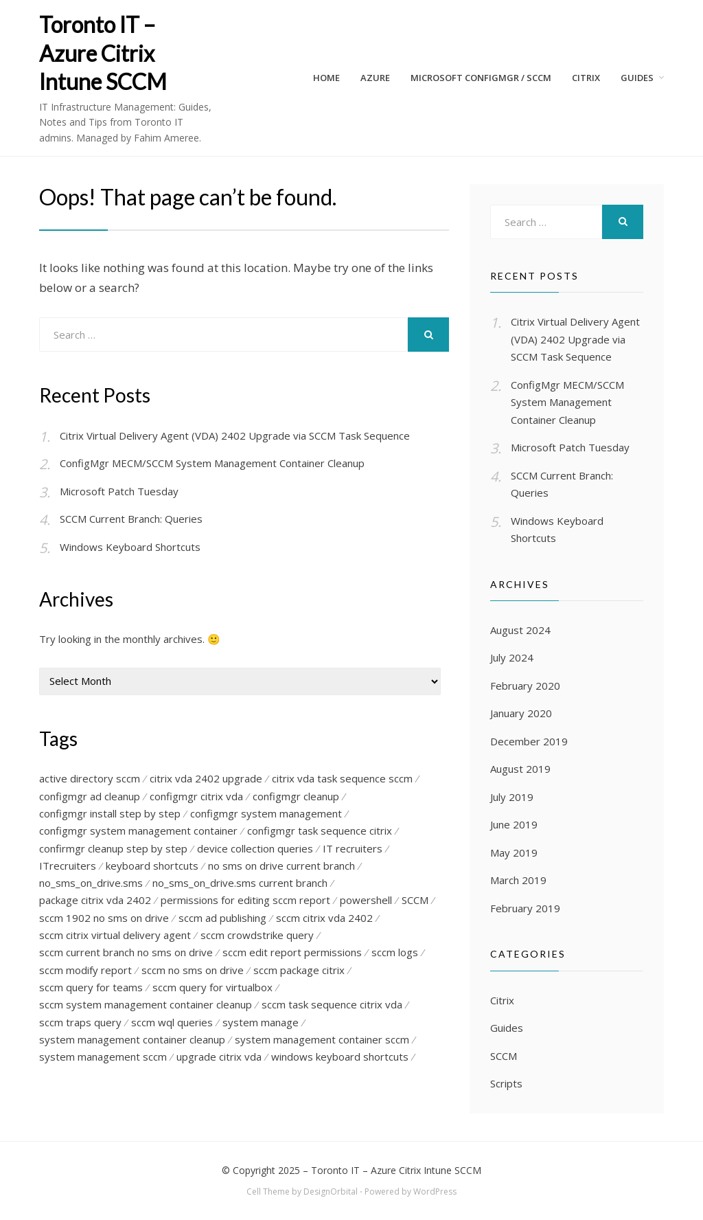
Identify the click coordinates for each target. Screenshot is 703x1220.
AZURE (375, 77)
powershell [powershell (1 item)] (366, 901)
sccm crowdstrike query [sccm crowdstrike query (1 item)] (257, 936)
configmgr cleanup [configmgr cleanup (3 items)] (296, 796)
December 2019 (529, 741)
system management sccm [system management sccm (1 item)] (103, 1058)
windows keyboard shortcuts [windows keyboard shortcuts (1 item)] (339, 1058)
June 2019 (514, 824)
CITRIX (586, 77)
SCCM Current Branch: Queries (131, 519)
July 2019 (511, 797)
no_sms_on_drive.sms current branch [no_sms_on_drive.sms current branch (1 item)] (239, 883)
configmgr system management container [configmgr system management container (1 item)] (138, 831)
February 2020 (525, 685)
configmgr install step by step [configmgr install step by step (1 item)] (110, 813)
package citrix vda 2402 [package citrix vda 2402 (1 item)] (95, 901)
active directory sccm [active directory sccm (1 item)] (89, 778)
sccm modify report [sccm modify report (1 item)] (85, 971)
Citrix (502, 1000)
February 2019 (525, 908)
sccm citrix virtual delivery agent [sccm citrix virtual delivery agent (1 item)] (115, 936)
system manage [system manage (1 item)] (260, 1023)
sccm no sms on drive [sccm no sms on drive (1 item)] (192, 971)
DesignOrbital (330, 1191)
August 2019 (520, 769)
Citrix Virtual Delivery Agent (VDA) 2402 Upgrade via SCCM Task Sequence (235, 435)
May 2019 (514, 852)
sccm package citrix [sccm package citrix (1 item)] (299, 971)
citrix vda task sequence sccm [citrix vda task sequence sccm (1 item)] (342, 778)
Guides (637, 77)
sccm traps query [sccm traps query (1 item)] (80, 1023)
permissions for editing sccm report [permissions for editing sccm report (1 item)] (245, 901)
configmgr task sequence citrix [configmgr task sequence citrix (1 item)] (319, 831)
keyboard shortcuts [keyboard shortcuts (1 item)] (152, 866)
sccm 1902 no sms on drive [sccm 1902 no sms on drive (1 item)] (104, 918)
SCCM (503, 1056)
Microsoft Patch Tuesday (119, 491)
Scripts (506, 1083)
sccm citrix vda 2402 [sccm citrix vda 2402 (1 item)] (324, 918)
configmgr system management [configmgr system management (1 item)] (266, 813)
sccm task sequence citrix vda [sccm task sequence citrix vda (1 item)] (332, 1006)
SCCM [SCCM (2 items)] (415, 901)
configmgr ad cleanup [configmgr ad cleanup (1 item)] (89, 796)
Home (326, 77)
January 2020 (521, 713)
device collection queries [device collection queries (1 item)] (255, 848)
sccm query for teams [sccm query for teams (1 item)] (91, 988)
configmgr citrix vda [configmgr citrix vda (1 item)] (196, 796)
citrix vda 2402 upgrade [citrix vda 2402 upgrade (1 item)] (206, 778)
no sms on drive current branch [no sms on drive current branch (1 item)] (281, 866)
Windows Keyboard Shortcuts (130, 547)
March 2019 (518, 880)
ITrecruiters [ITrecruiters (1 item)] (67, 866)
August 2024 (520, 630)
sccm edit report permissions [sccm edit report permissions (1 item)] (292, 953)
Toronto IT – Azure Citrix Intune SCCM (103, 53)
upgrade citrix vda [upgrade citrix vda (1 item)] (219, 1058)
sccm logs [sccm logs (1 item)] (394, 953)
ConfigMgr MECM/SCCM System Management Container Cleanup (212, 463)
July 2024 (511, 657)
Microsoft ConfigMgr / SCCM (481, 77)
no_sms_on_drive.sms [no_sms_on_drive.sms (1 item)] (91, 883)
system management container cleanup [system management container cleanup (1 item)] (132, 1041)
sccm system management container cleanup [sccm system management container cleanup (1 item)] (145, 1006)
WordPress (435, 1191)
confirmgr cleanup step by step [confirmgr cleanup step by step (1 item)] (113, 848)
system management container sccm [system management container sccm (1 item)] (322, 1041)
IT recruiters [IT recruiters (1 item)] (352, 848)
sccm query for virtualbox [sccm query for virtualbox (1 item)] (212, 988)
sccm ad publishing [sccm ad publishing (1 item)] (222, 918)
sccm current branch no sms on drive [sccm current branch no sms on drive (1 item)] (126, 953)
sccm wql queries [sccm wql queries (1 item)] (172, 1023)
